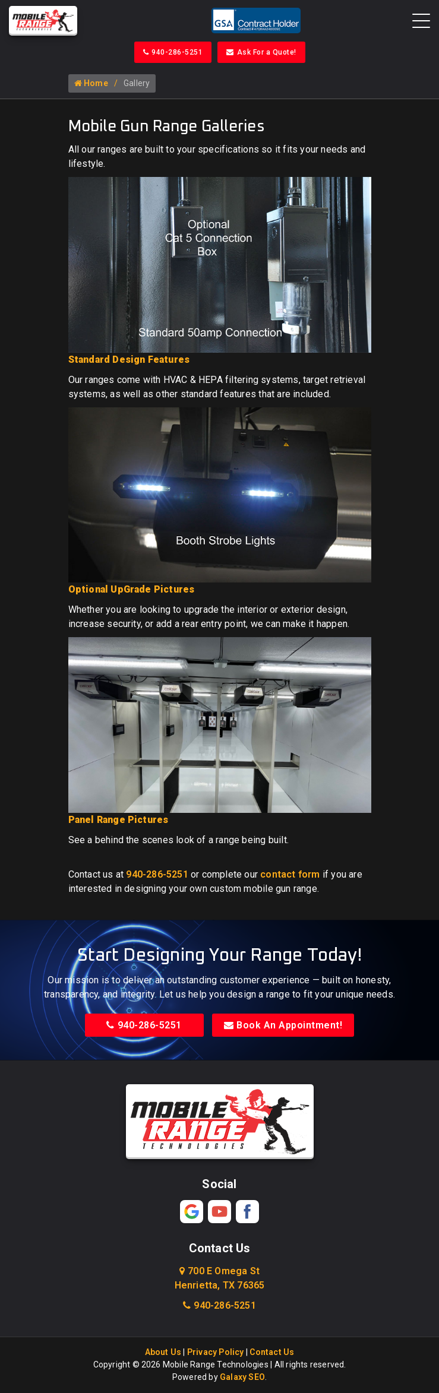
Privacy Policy (215, 1352)
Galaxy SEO (242, 1377)
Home (91, 83)
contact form (290, 875)
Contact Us (271, 1352)
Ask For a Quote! (261, 52)
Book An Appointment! (283, 1025)
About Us (163, 1352)
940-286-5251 (173, 52)
